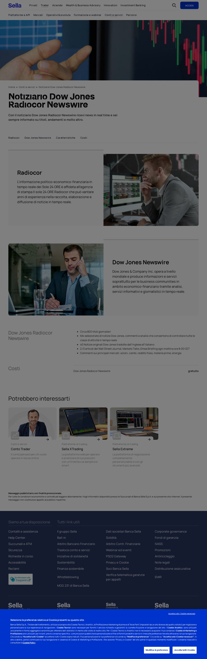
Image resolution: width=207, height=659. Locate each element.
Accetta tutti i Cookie (184, 650)
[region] (103, 634)
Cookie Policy (29, 642)
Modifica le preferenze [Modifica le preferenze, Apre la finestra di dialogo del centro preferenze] (157, 650)
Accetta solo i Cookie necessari (181, 614)
